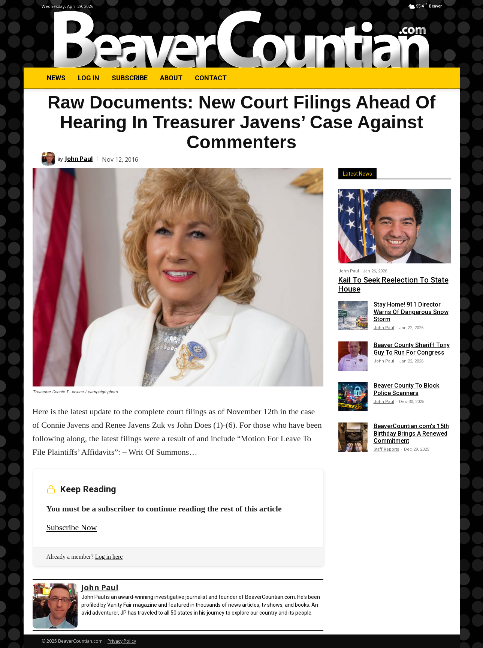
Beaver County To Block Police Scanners (406, 389)
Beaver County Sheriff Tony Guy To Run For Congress (412, 348)
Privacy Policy (122, 641)
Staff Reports (386, 449)
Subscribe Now (71, 527)
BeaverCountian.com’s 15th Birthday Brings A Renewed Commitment (411, 433)
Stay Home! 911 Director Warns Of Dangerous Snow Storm (411, 311)
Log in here (109, 556)
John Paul (79, 159)
